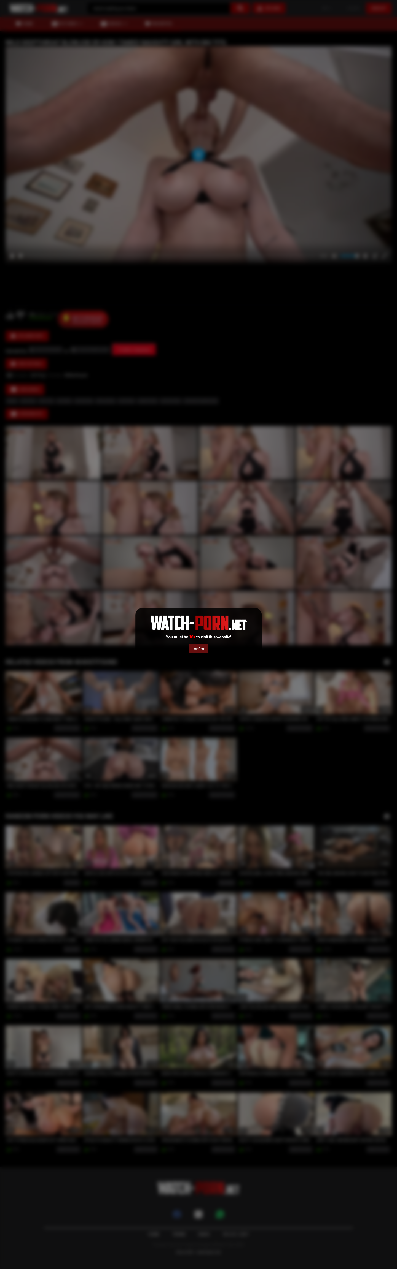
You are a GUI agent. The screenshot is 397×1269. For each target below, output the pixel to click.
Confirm (198, 648)
